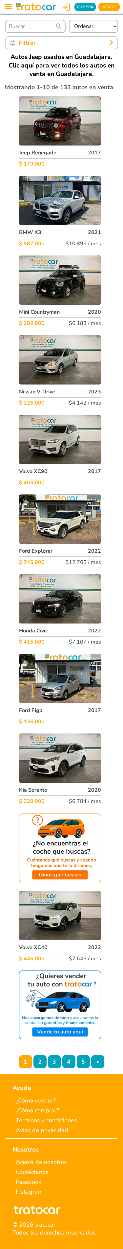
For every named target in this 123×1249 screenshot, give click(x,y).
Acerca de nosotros (41, 1162)
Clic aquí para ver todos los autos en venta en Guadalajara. (61, 69)
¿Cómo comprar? (37, 1110)
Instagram (29, 1192)
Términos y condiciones (46, 1120)
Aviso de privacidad (42, 1130)
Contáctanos (32, 1172)
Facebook (28, 1182)
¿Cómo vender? (36, 1100)
